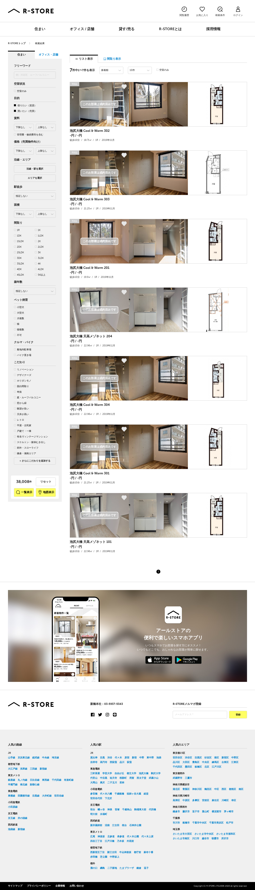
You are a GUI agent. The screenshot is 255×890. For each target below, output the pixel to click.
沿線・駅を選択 (34, 169)
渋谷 (109, 758)
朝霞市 (215, 838)
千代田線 (56, 780)
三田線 (33, 769)
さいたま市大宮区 (182, 834)
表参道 (120, 836)
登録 (238, 715)
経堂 (146, 794)
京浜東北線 (24, 758)
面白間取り (21, 386)
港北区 (176, 789)
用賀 (131, 778)
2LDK (39, 247)
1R (17, 230)
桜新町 (123, 778)
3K (38, 252)
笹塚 (117, 810)
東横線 (11, 796)
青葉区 (186, 789)
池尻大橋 (143, 773)
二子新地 (112, 868)
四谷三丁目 (96, 841)
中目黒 (103, 778)
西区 (224, 789)
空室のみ (20, 91)
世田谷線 (59, 796)
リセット (45, 481)
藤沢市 (186, 812)
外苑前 (130, 841)
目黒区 (198, 758)
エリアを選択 (35, 178)
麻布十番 (148, 852)
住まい (39, 29)
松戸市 (229, 823)
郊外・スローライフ (26, 448)
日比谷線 (34, 780)
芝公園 (103, 857)
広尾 (92, 836)
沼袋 (107, 825)
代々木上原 (147, 836)
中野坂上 (114, 857)
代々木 (118, 758)
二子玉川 (112, 783)
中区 (216, 789)
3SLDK (19, 263)
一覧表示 (24, 492)
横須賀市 (216, 812)
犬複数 (19, 318)
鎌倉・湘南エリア (25, 453)
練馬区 (215, 762)
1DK (17, 235)
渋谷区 (188, 758)
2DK (18, 247)
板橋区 (198, 767)
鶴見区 (208, 789)
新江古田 (112, 852)
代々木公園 (133, 836)
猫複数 (19, 329)
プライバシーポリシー (39, 886)
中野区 (234, 758)
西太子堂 (141, 778)
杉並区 (208, 758)
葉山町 (205, 812)
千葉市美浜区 (216, 823)
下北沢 (108, 798)
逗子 (146, 868)
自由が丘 (119, 773)
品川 (122, 762)
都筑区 (232, 789)
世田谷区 (177, 758)
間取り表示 (112, 59)
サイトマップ (15, 886)
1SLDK (19, 241)
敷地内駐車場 (22, 349)
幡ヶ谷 (101, 810)
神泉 (109, 810)
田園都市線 (24, 796)
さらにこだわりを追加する (35, 461)
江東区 (234, 762)
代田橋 (152, 810)
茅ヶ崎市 (228, 812)
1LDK (39, 235)
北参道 (111, 836)
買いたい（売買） (25, 111)
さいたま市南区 (181, 838)
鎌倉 (138, 868)
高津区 (176, 800)
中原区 (186, 800)
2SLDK (19, 252)
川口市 (195, 838)
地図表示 (46, 492)
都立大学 (131, 773)
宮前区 (205, 800)
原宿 (127, 758)
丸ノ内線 (22, 780)
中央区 (205, 762)
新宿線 (43, 769)
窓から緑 (20, 403)
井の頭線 (22, 818)
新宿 (134, 758)
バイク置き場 (22, 355)
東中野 (150, 758)
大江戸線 (13, 769)
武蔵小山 (153, 778)
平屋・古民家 (22, 425)
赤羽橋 (93, 857)
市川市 (176, 823)
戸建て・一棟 (22, 431)
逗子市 (195, 812)
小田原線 (13, 807)
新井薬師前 (96, 825)
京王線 (11, 818)
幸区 (233, 800)
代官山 (93, 778)
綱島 (102, 868)
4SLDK (19, 275)
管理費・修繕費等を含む (28, 134)
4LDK (39, 269)
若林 (122, 783)
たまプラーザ (127, 868)
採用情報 (213, 29)
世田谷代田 (96, 798)
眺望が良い (21, 408)
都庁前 (137, 852)
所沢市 (225, 838)
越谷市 (205, 838)
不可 (18, 335)
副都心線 (34, 785)
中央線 (45, 758)
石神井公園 (135, 825)
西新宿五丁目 (97, 852)
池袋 (158, 758)
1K (37, 230)
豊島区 (195, 762)
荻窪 (129, 762)
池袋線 (11, 829)
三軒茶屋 (95, 773)
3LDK (39, 258)
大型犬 (19, 313)
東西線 (45, 780)
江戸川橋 (109, 841)
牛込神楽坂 (125, 852)
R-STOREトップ (17, 43)
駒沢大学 (156, 773)
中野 (141, 758)
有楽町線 (69, 780)
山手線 (11, 758)
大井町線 (47, 796)
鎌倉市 (176, 812)
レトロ (19, 420)
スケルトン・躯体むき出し (30, 442)
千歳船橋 (119, 794)
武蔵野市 (177, 778)
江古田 (115, 825)
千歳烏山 (127, 810)
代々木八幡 (106, 794)
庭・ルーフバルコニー (27, 397)
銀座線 (11, 780)
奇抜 (18, 392)
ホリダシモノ (22, 380)
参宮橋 (93, 794)
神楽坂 (101, 836)
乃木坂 (120, 841)
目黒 (102, 758)
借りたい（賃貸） (25, 105)
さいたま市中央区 (204, 834)
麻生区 (215, 800)
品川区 (176, 762)
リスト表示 (84, 59)
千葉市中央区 (199, 823)
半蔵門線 (13, 785)
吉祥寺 (93, 762)
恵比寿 (93, 758)
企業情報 (60, 886)
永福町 (103, 814)
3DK (18, 258)
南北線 (23, 785)
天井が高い (21, 414)
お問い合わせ (77, 886)
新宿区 (225, 758)
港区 (216, 758)
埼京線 (55, 758)
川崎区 (225, 800)
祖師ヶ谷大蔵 (134, 794)
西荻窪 (113, 762)
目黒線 (35, 796)
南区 (241, 789)
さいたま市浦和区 (225, 834)
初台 (92, 810)
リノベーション (24, 369)
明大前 (93, 814)
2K (38, 241)
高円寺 (103, 762)
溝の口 (93, 868)
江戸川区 (216, 767)
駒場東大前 (140, 810)
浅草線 (23, 769)
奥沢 (102, 783)
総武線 (35, 758)
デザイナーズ (22, 375)
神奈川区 (197, 789)
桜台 (124, 825)
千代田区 (177, 767)
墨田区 (188, 767)
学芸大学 (107, 773)
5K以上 (40, 275)
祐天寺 (113, 778)
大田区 (186, 762)
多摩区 (195, 800)
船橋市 (186, 823)
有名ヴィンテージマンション (31, 436)
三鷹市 (188, 778)
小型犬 (19, 307)
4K (38, 263)
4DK (18, 269)
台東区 (225, 762)
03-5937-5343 (113, 704)
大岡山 (93, 783)
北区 (206, 767)
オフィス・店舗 (48, 54)
